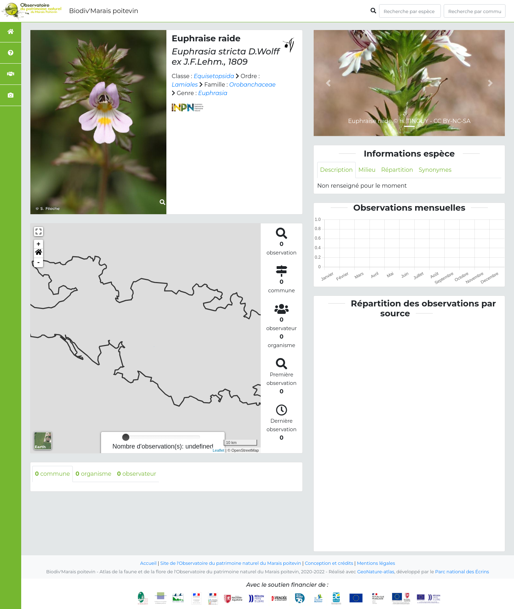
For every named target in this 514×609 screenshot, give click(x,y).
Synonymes (435, 169)
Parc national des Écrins (462, 571)
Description (336, 169)
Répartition (397, 169)
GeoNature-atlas (375, 571)
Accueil (148, 563)
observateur (136, 473)
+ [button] (39, 244)
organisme (94, 473)
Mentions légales (376, 563)
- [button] (39, 262)
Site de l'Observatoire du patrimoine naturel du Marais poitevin (230, 563)
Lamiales (185, 84)
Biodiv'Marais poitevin (103, 11)
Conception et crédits (329, 563)
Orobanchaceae (252, 84)
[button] (38, 253)
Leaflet (218, 450)
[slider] (125, 437)
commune (52, 473)
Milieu (367, 169)
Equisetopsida (214, 76)
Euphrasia (213, 93)
